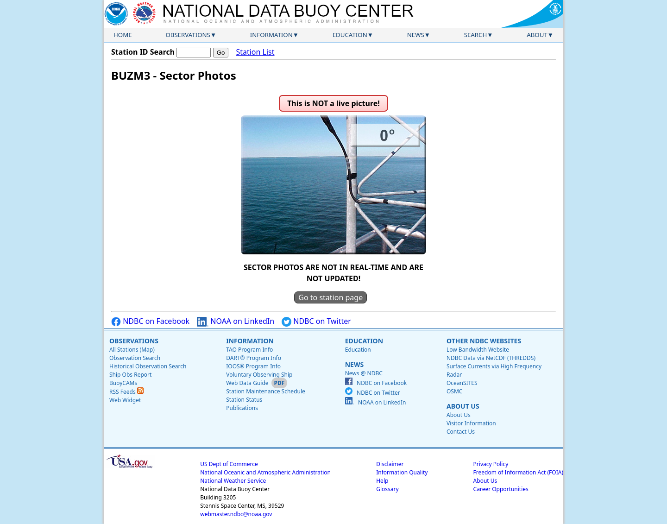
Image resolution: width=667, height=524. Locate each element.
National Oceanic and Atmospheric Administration (265, 472)
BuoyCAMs (123, 383)
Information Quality (402, 472)
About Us (463, 406)
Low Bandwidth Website (478, 350)
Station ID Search (143, 52)
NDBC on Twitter (316, 321)
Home (122, 35)
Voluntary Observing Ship (259, 375)
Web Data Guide (247, 383)
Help (382, 481)
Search (475, 35)
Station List (255, 52)
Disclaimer (389, 464)
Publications (242, 408)
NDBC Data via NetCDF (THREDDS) (491, 358)
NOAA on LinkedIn (235, 321)
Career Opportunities (501, 489)
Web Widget (125, 400)
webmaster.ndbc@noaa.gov (236, 514)
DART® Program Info (253, 358)
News (415, 35)
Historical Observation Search (147, 366)
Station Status (244, 400)
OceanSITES (462, 383)
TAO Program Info (249, 350)
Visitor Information (471, 423)
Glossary (387, 489)
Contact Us (461, 432)
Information (271, 35)
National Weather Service (233, 481)
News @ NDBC (364, 373)
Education (350, 35)
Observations (187, 35)
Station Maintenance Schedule (265, 391)
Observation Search (134, 358)
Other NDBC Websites (484, 340)
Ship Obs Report (130, 375)
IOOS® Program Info (253, 366)
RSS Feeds (126, 392)
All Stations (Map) (132, 350)
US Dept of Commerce (229, 464)
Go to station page (330, 297)
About (537, 35)
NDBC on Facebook (150, 321)
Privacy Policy (491, 464)
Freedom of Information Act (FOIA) (518, 472)
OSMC (454, 391)
